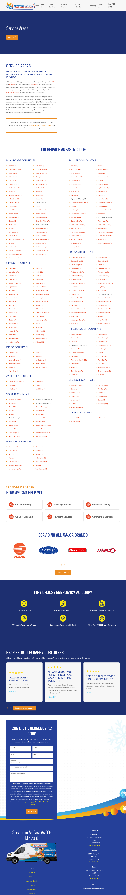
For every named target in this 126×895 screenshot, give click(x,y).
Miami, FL (9, 210)
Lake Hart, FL (10, 298)
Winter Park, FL (11, 342)
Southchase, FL (10, 323)
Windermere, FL (11, 338)
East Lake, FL (10, 450)
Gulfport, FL (37, 450)
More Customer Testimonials (25, 708)
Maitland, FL (10, 301)
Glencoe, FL (9, 414)
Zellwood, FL (37, 342)
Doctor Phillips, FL (12, 283)
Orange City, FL (38, 421)
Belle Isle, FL (10, 276)
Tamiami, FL (9, 247)
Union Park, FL (37, 331)
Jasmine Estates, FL (12, 360)
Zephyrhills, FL (10, 371)
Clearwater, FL (10, 447)
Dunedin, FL (36, 447)
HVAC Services (32, 877)
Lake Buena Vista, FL (39, 294)
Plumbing (32, 885)
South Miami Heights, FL (14, 239)
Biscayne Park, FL (38, 169)
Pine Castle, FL (10, 316)
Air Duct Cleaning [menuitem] (78, 5)
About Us (32, 873)
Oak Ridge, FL (10, 305)
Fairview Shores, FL (39, 287)
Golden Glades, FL (38, 188)
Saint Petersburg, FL (12, 465)
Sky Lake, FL (9, 320)
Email (31, 754)
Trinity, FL (9, 367)
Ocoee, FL (9, 309)
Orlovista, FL (10, 312)
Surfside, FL (9, 243)
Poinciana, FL (10, 389)
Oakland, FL (36, 305)
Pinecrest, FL (10, 236)
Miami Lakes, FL (38, 213)
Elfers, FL (36, 352)
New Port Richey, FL (12, 363)
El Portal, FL (10, 180)
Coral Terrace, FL (38, 173)
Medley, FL (36, 206)
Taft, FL (35, 323)
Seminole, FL (37, 465)
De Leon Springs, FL (39, 407)
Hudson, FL (36, 356)
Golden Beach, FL (11, 188)
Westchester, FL (11, 258)
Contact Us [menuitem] (101, 5)
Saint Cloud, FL (37, 389)
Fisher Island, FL (38, 180)
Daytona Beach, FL (12, 399)
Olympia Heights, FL (39, 228)
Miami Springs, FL (38, 217)
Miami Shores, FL (11, 217)
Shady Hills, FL (37, 363)
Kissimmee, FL (37, 385)
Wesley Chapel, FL (39, 367)
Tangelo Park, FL (11, 327)
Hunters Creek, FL (11, 294)
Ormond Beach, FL (12, 425)
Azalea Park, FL (11, 272)
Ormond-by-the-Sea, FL (40, 425)
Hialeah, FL (36, 191)
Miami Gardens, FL (12, 213)
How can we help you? (15, 773)
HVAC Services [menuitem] (52, 5)
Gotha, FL (9, 290)
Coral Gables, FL (11, 173)
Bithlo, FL (36, 276)
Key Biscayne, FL (11, 206)
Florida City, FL (11, 184)
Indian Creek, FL (11, 199)
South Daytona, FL (12, 436)
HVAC (53, 82)
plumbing (12, 84)
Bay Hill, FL (36, 272)
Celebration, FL (11, 385)
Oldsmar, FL (9, 458)
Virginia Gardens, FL (39, 250)
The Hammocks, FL (39, 247)
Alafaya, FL (9, 268)
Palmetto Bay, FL (38, 232)
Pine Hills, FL (37, 316)
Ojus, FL (8, 228)
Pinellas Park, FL (11, 461)
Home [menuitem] (37, 5)
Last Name (33, 748)
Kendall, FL (36, 199)
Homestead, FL (37, 195)
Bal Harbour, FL (38, 166)
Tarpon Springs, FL (12, 469)
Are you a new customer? (16, 767)
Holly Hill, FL (37, 414)
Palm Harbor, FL (38, 458)
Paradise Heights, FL (39, 312)
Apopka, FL (36, 268)
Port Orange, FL (11, 432)
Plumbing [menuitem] (92, 5)
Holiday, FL (9, 356)
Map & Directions (94, 845)
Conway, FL (36, 279)
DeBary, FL (9, 403)
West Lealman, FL (38, 469)
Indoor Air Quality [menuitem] (64, 5)
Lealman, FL (36, 454)
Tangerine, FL (37, 327)
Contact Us (12, 37)
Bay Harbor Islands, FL (13, 169)
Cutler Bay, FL (10, 177)
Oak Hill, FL (9, 421)
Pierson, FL (9, 429)
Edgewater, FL (37, 410)
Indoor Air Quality (32, 881)
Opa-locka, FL (10, 232)
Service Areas (31, 889)
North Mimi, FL (10, 225)
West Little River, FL (12, 254)
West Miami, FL (38, 254)
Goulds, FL (9, 191)
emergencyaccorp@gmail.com (27, 802)
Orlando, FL (36, 309)
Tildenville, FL (10, 331)
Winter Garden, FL (39, 338)
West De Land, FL (38, 436)
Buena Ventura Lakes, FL (14, 381)
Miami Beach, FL (38, 210)
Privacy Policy (39, 802)
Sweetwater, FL (38, 243)
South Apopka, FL (38, 320)
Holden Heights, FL (39, 290)
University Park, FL (12, 250)
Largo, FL (9, 454)
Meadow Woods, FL (39, 301)
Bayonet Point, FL (11, 352)
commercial (34, 84)
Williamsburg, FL (38, 335)
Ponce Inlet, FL (37, 429)
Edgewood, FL (10, 287)
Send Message (29, 811)
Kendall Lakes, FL (11, 202)
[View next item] (65, 565)
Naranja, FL (9, 221)
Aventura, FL (10, 166)
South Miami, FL (38, 236)
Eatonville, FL (37, 283)
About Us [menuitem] (43, 5)
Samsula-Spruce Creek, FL (41, 432)
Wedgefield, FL (10, 335)
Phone (10, 754)
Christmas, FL (10, 279)
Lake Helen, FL (37, 418)
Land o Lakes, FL (38, 360)
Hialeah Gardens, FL (12, 195)
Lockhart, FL (37, 298)
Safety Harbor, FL (38, 461)
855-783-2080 (111, 5)
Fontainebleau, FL (38, 184)
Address (10, 760)
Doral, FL (36, 177)
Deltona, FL (9, 410)
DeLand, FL (9, 407)
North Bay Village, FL (40, 221)
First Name (11, 748)
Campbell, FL (37, 381)
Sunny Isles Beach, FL (39, 239)
